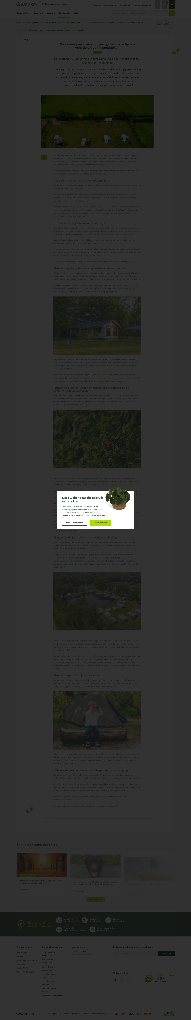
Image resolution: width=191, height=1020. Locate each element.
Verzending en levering (26, 961)
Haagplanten (22, 13)
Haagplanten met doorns (49, 990)
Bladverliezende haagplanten (49, 968)
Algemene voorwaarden (79, 1014)
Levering (51, 13)
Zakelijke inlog (126, 5)
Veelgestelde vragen (25, 972)
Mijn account (21, 953)
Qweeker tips (64, 13)
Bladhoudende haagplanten (48, 961)
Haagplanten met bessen (49, 975)
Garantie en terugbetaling (22, 966)
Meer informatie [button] (98, 515)
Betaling (19, 957)
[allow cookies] (100, 523)
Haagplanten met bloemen (49, 983)
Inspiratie (38, 13)
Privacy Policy (95, 1014)
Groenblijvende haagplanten (48, 954)
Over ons (96, 5)
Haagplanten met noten (52, 996)
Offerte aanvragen (143, 5)
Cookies (105, 1014)
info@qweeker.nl (79, 952)
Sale (76, 13)
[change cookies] (74, 523)
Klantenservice (110, 5)
